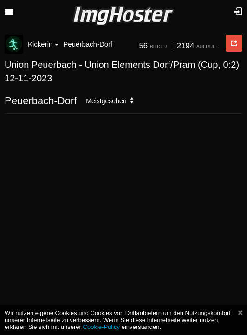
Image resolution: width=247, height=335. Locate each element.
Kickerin (43, 44)
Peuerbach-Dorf (87, 44)
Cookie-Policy (101, 326)
